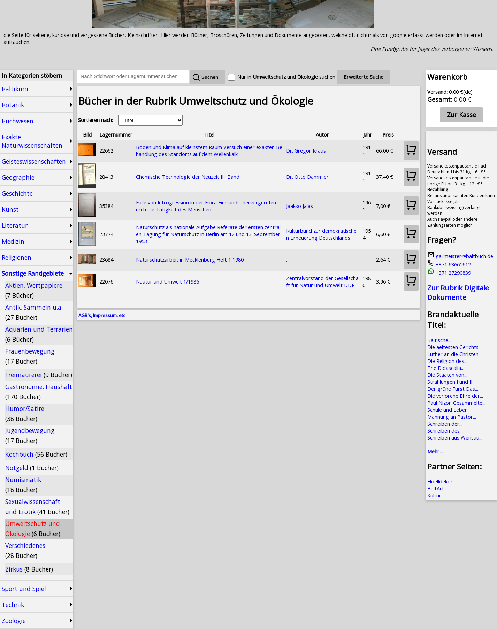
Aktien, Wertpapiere (33, 290)
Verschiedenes (25, 550)
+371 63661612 (449, 264)
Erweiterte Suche (363, 76)
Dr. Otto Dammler (307, 176)
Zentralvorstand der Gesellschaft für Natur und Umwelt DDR (322, 281)
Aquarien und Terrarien (39, 334)
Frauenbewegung (29, 356)
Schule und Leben (447, 409)
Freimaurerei (38, 375)
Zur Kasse (461, 114)
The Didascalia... (445, 367)
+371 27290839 (449, 272)
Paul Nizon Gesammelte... (456, 402)
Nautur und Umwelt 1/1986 (167, 281)
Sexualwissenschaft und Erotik (37, 506)
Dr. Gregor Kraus (306, 150)
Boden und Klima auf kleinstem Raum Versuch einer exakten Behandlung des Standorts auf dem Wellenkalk (209, 150)
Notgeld (32, 468)
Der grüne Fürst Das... (452, 388)
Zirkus (29, 569)
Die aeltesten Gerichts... (454, 346)
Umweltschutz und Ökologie (32, 528)
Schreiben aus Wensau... (454, 437)
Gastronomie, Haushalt (38, 391)
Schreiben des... (445, 430)
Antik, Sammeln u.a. (34, 312)
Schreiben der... (444, 423)
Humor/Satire (24, 413)
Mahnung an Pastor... (451, 416)
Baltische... (439, 339)
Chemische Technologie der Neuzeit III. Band (187, 176)
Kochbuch (36, 454)
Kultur (434, 495)
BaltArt (435, 488)
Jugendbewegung (29, 435)
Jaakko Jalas (299, 205)
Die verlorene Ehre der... (455, 395)
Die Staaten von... (447, 374)
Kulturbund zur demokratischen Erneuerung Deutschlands (321, 234)
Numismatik (23, 484)
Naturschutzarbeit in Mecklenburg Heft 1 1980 (190, 259)
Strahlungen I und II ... (452, 381)
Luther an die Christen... (454, 353)
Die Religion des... (447, 360)
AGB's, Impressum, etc (101, 315)
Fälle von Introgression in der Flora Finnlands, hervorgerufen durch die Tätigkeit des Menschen (208, 206)
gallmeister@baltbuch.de (460, 256)
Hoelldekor (440, 481)
